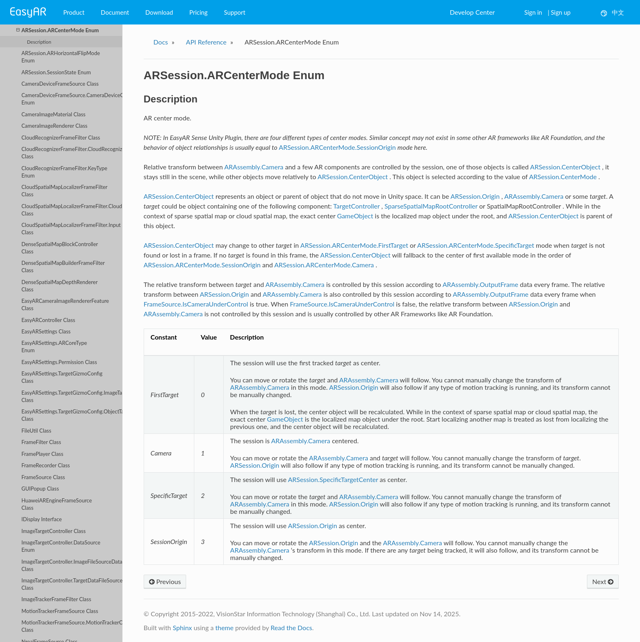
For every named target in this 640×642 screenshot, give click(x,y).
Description (39, 41)
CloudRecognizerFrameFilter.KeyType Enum (64, 172)
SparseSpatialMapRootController (431, 206)
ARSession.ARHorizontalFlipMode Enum (60, 57)
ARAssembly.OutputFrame (480, 284)
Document (115, 12)
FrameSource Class (43, 477)
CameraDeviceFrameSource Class (59, 83)
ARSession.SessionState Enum (56, 72)
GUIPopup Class (40, 488)
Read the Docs (291, 627)
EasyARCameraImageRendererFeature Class (65, 304)
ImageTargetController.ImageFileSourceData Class (71, 565)
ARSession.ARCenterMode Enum (57, 30)
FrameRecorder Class (45, 465)
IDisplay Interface (41, 519)
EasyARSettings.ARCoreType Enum (54, 346)
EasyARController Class (48, 320)
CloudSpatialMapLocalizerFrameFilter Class (64, 191)
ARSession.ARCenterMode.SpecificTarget (475, 245)
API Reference (206, 42)
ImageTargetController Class (53, 531)
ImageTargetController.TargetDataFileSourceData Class (71, 584)
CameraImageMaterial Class (53, 114)
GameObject (355, 216)
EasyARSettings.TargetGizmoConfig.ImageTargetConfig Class (71, 396)
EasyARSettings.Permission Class (59, 362)
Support (235, 12)
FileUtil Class (36, 430)
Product (73, 12)
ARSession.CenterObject (565, 167)
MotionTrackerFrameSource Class (59, 611)
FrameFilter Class (41, 442)
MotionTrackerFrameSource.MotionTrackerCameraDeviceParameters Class (71, 626)
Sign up (561, 12)
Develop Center (472, 12)
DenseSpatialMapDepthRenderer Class (59, 286)
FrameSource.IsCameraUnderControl (196, 304)
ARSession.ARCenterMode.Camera (324, 265)
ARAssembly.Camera (253, 167)
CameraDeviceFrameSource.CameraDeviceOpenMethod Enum (71, 99)
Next (602, 581)
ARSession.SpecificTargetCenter (333, 479)
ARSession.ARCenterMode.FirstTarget (354, 245)
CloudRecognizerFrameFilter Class (60, 137)
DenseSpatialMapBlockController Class (59, 248)
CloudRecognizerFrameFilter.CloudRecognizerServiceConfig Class (71, 153)
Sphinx (182, 627)
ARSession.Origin (475, 196)
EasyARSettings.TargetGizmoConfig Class (61, 377)
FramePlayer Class (42, 454)
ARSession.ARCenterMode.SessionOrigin (337, 147)
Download (159, 12)
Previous (165, 581)
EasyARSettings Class (45, 331)
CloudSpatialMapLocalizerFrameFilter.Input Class (70, 228)
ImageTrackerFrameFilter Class (56, 599)
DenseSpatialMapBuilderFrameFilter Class (62, 266)
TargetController (356, 206)
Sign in (533, 12)
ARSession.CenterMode (563, 176)
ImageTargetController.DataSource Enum (60, 546)
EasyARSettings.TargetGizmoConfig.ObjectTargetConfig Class (71, 415)
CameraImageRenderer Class (54, 125)
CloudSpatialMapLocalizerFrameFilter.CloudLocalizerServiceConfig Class (71, 210)
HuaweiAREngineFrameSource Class (56, 504)
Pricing (198, 12)
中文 (612, 12)
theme (224, 627)
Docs (160, 42)
